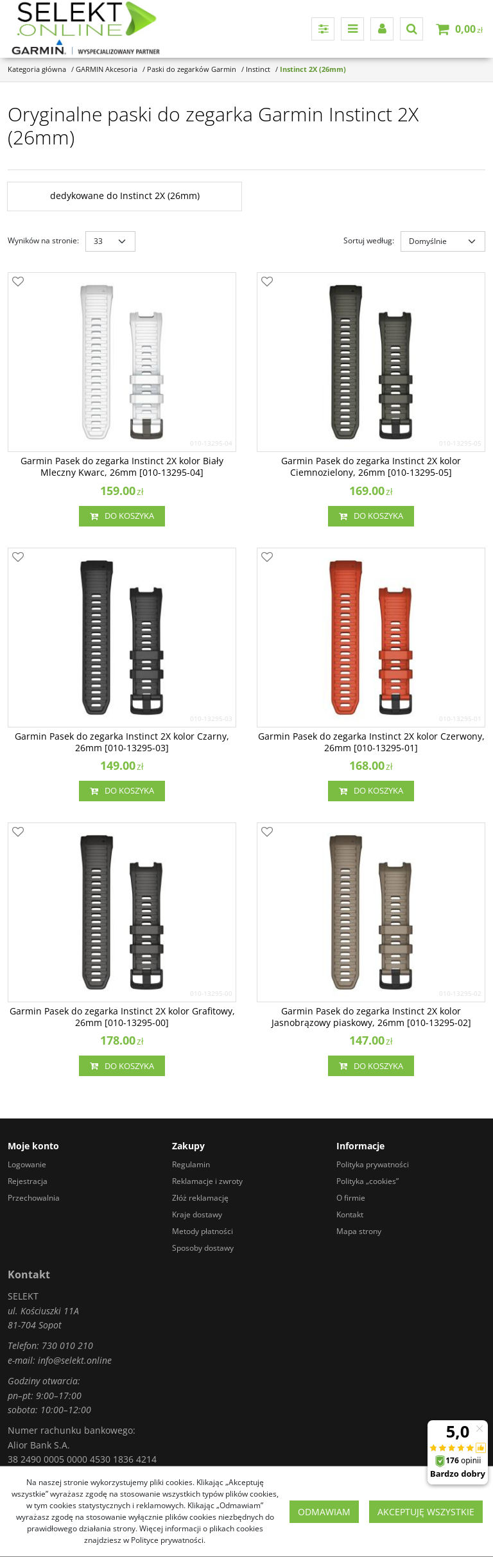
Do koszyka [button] (122, 516)
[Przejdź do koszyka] (469, 29)
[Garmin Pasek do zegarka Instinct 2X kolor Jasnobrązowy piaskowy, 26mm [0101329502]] (371, 1017)
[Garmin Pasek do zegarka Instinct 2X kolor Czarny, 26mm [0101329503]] (122, 742)
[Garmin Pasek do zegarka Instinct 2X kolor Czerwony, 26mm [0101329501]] (371, 742)
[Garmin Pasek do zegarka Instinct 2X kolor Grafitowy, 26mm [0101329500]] (122, 1017)
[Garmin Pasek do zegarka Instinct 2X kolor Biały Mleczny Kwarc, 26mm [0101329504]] (122, 466)
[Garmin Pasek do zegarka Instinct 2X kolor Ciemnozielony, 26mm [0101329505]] (371, 466)
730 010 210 (67, 1345)
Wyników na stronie (43, 240)
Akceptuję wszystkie (425, 1512)
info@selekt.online (75, 1360)
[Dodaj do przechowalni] (18, 282)
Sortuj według (368, 240)
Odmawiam (324, 1512)
